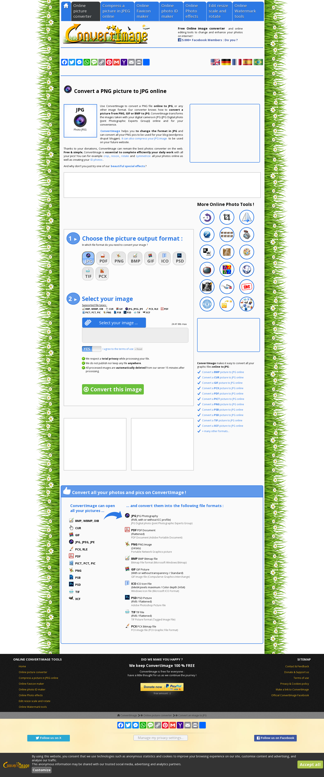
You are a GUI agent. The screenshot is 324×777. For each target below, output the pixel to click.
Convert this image (116, 389)
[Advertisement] (225, 133)
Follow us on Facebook (275, 738)
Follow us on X (48, 738)
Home (22, 666)
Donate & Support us (296, 672)
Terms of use (301, 678)
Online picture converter (82, 11)
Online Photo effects (192, 11)
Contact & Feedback (297, 666)
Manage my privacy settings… (160, 737)
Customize (42, 770)
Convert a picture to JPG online (223, 372)
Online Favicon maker (144, 11)
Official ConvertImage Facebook (290, 695)
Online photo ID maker (169, 11)
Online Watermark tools (245, 11)
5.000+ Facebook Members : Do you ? (210, 40)
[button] (88, 258)
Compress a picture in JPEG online (116, 11)
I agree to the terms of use (123, 349)
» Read (138, 348)
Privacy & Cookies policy (294, 684)
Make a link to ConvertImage (292, 689)
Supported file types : (94, 305)
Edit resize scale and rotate (218, 11)
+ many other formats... (215, 431)
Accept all (310, 764)
